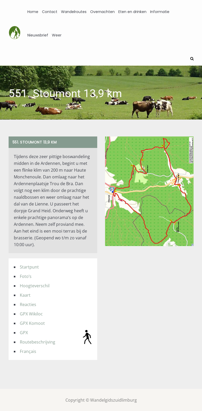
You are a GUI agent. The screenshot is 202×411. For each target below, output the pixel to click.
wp (24, 105)
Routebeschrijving (37, 341)
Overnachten (102, 11)
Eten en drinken (132, 11)
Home (32, 11)
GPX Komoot (32, 323)
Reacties (28, 304)
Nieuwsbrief (37, 35)
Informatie (159, 11)
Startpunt (29, 266)
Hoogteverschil (35, 285)
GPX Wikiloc (31, 313)
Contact (49, 11)
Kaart (25, 294)
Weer (57, 35)
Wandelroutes (74, 11)
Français (28, 351)
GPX (24, 332)
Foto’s (26, 276)
